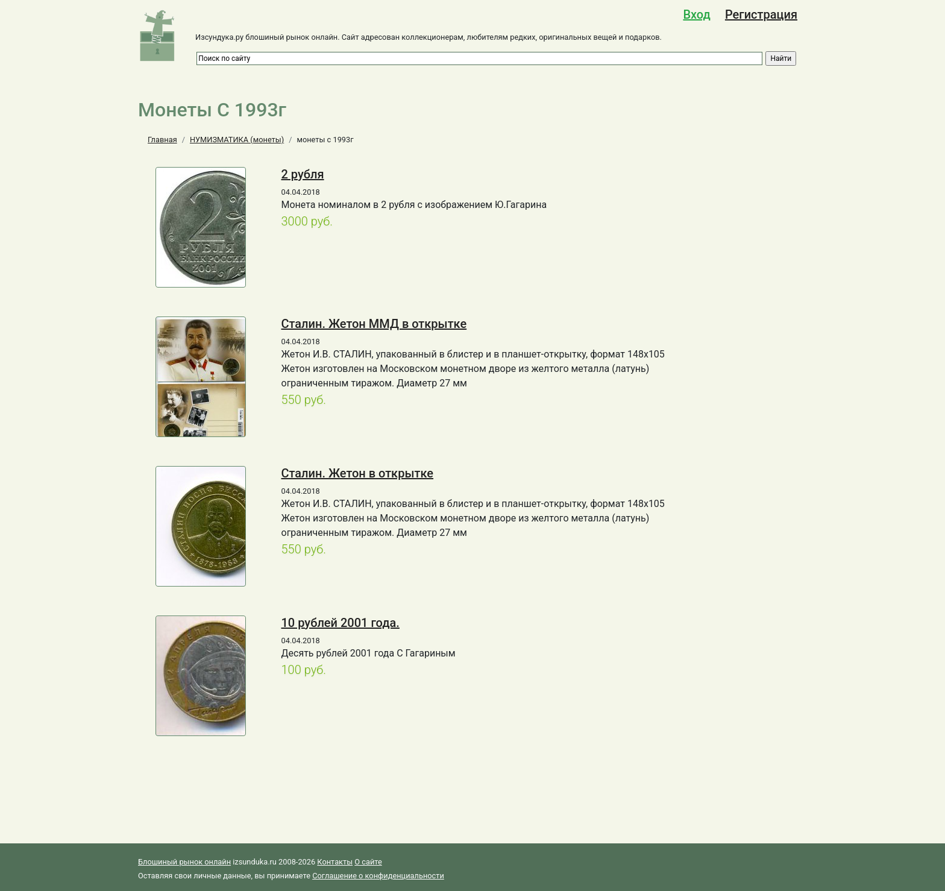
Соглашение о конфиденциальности (378, 875)
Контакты (335, 861)
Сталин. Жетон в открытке (357, 473)
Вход (696, 14)
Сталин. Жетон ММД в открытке (374, 323)
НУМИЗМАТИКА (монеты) (237, 139)
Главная (162, 139)
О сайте (367, 861)
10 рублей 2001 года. (340, 623)
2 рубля (302, 174)
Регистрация (761, 14)
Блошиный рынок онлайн (184, 861)
